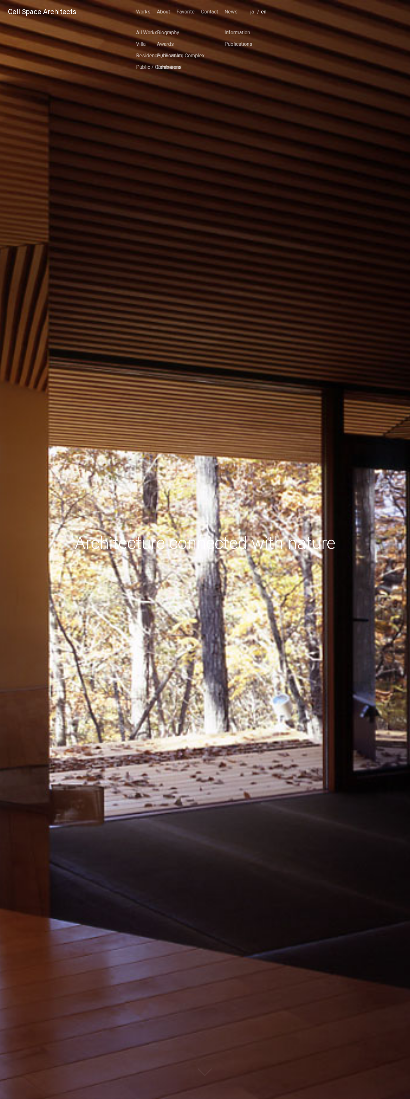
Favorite (318, 12)
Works (276, 12)
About (296, 12)
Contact (342, 12)
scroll (205, 1078)
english (397, 20)
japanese (386, 20)
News (363, 12)
